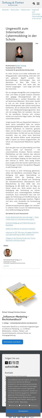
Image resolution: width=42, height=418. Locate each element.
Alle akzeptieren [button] (23, 411)
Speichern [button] (14, 414)
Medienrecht (25, 10)
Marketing (33, 405)
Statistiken (23, 405)
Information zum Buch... (13, 342)
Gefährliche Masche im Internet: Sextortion (20, 229)
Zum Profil (6, 266)
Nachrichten (15, 10)
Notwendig (13, 405)
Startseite (5, 10)
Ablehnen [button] (32, 414)
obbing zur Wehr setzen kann (24, 235)
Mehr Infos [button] (23, 402)
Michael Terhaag (20, 66)
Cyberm (11, 235)
